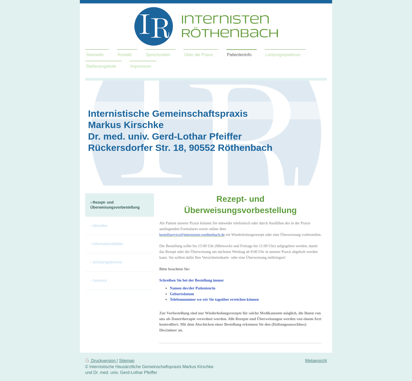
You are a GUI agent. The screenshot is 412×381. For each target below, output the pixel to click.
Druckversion (101, 360)
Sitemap (127, 360)
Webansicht (316, 360)
